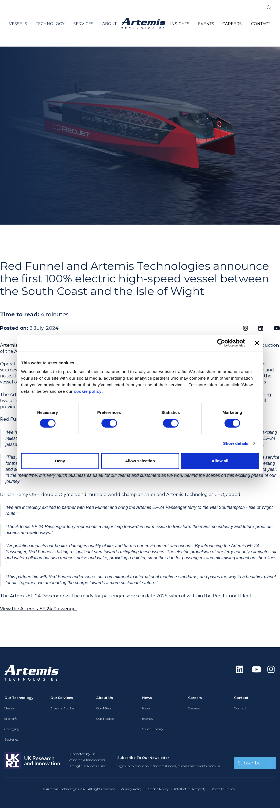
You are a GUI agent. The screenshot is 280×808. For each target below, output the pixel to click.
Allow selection (140, 461)
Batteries (11, 739)
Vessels (9, 708)
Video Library (152, 729)
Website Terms (223, 789)
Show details (236, 443)
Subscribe (249, 763)
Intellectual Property (190, 789)
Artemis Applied (62, 708)
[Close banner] (257, 343)
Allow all (220, 461)
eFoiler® (10, 719)
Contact (240, 708)
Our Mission (105, 708)
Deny (60, 461)
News (146, 708)
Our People (105, 719)
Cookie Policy (158, 789)
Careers (194, 708)
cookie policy (88, 391)
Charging (11, 729)
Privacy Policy (131, 789)
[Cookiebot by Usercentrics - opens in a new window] (221, 343)
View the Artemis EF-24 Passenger (38, 608)
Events (147, 719)
